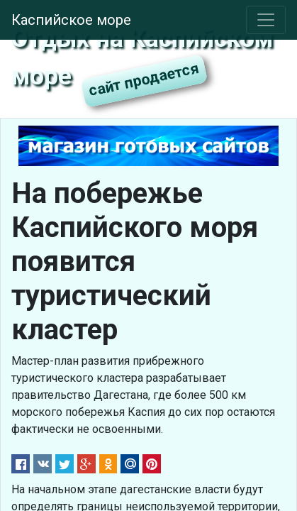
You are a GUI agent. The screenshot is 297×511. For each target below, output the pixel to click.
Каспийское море (71, 19)
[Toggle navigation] (266, 20)
